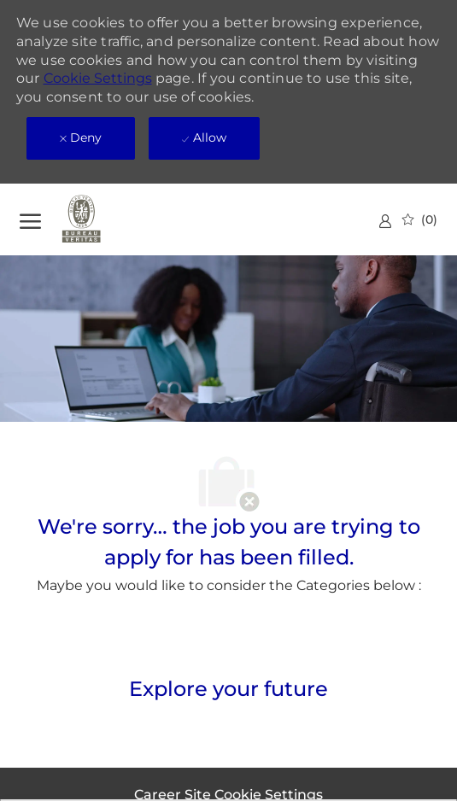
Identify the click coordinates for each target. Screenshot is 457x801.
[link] (385, 221)
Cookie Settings (98, 78)
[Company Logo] (105, 219)
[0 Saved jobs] (419, 219)
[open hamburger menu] (30, 219)
